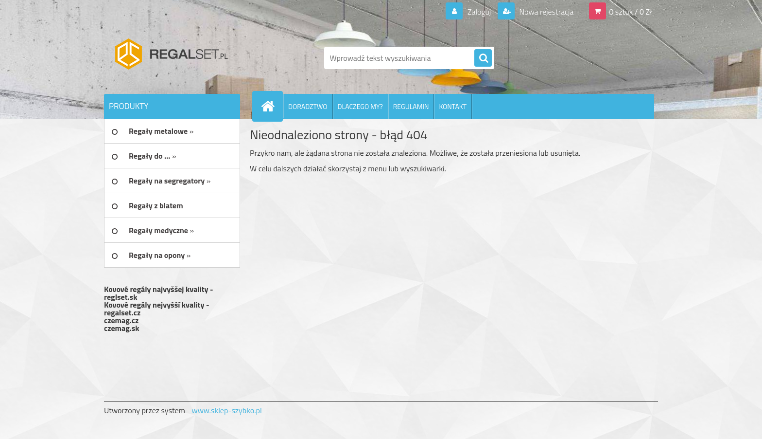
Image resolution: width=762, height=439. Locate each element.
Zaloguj (479, 12)
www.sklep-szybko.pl (226, 410)
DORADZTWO (308, 106)
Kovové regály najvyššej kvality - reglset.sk (158, 293)
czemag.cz (121, 320)
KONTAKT (453, 106)
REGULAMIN (411, 106)
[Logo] (171, 58)
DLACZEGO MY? (360, 106)
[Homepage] (271, 106)
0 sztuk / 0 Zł (630, 12)
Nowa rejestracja (545, 12)
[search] (483, 58)
